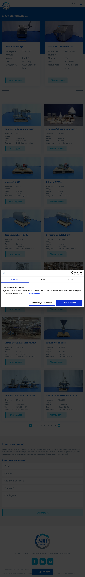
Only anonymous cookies (42, 303)
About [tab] (70, 279)
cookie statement (33, 293)
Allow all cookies (69, 303)
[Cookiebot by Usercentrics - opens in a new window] (72, 273)
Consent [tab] (14, 279)
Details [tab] (42, 279)
